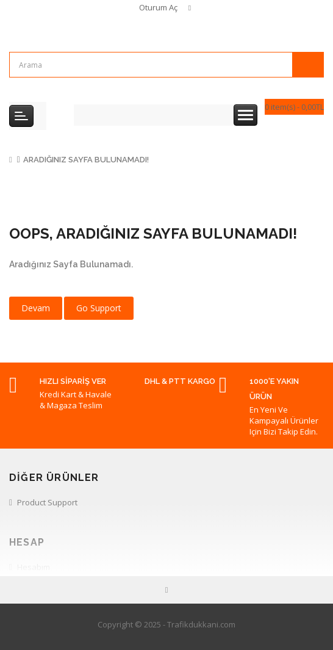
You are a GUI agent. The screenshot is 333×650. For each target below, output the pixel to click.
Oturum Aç (158, 7)
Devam (35, 308)
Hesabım (33, 567)
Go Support (98, 308)
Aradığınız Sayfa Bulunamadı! (86, 159)
